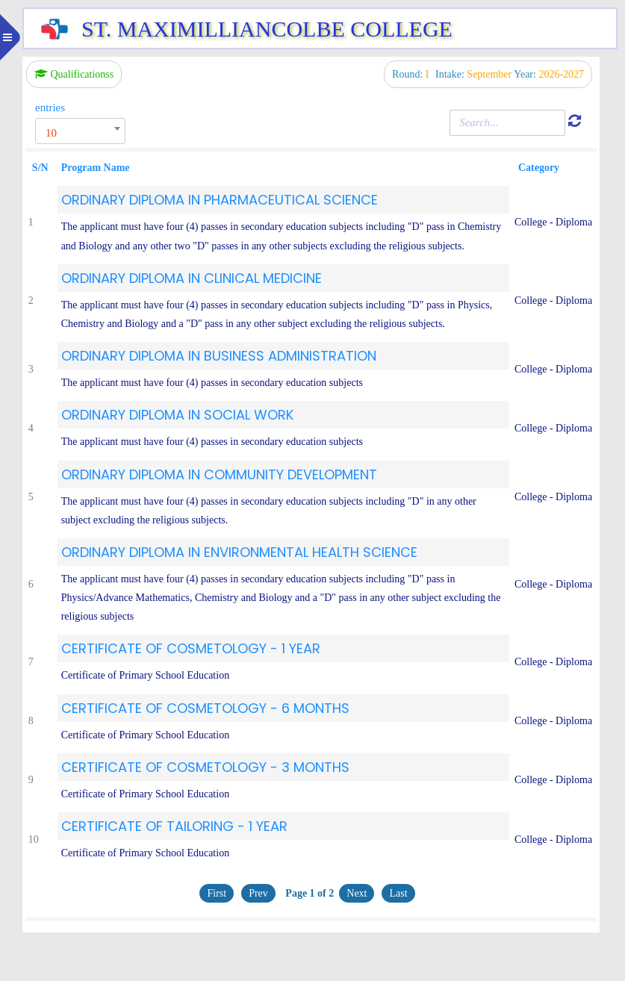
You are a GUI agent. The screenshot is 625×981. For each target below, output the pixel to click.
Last (398, 893)
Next (356, 893)
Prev (258, 893)
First (216, 893)
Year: (549, 74)
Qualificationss (74, 74)
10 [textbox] (51, 133)
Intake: (474, 74)
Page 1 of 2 (308, 893)
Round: (412, 74)
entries (50, 107)
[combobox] (80, 131)
